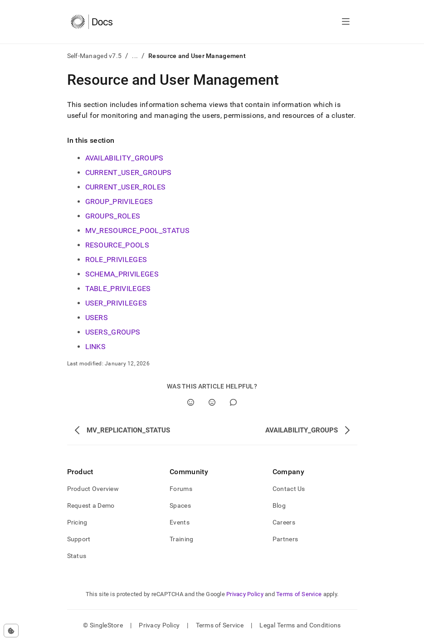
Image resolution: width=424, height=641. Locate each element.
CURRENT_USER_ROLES (125, 187)
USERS (96, 317)
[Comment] (233, 402)
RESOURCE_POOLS (117, 245)
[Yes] (190, 402)
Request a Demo (91, 505)
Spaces (180, 505)
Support (79, 539)
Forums (181, 488)
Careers (284, 522)
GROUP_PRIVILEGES (119, 201)
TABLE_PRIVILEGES (118, 288)
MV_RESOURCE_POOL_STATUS (137, 230)
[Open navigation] (345, 22)
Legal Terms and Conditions (300, 625)
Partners (285, 539)
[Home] (92, 22)
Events (180, 522)
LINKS (95, 346)
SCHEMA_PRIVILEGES (122, 274)
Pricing (77, 522)
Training (181, 539)
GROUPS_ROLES (113, 216)
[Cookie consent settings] (11, 630)
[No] (212, 402)
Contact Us (289, 488)
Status (77, 555)
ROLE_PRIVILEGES (116, 259)
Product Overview (93, 488)
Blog (279, 505)
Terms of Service (299, 594)
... (135, 55)
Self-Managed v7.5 (94, 55)
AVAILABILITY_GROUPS (124, 158)
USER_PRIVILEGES (116, 303)
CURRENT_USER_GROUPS (128, 172)
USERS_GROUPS (113, 332)
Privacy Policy (244, 594)
